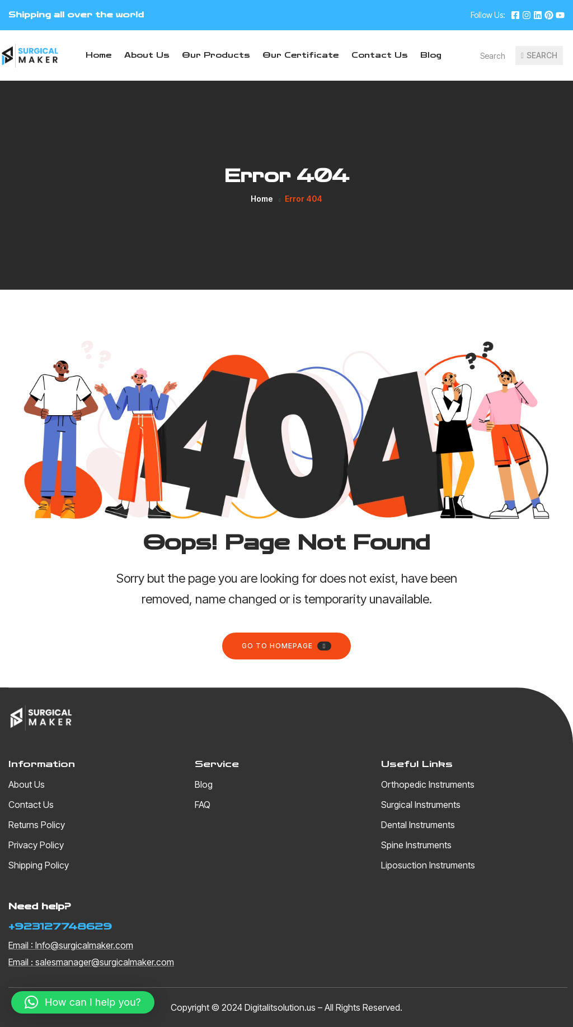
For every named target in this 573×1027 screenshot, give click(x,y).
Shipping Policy (38, 865)
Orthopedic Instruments (428, 784)
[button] (82, 1002)
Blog (431, 55)
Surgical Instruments (421, 804)
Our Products (216, 55)
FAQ (202, 804)
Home (98, 55)
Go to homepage (286, 646)
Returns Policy (36, 824)
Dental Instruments (418, 824)
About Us (146, 55)
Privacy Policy (36, 845)
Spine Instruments (416, 845)
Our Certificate (300, 55)
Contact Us (379, 55)
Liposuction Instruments (428, 865)
